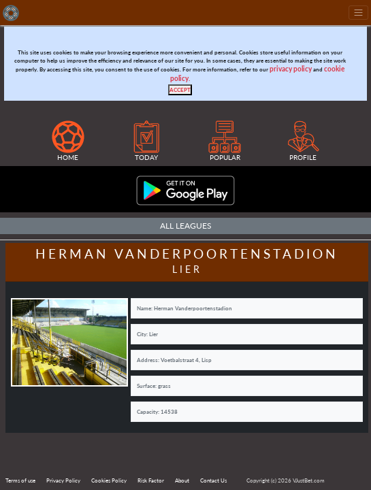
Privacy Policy (63, 480)
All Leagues (186, 225)
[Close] (180, 89)
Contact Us (213, 480)
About (182, 480)
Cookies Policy (109, 480)
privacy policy (291, 69)
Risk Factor (151, 480)
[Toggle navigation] (358, 12)
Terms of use (20, 480)
